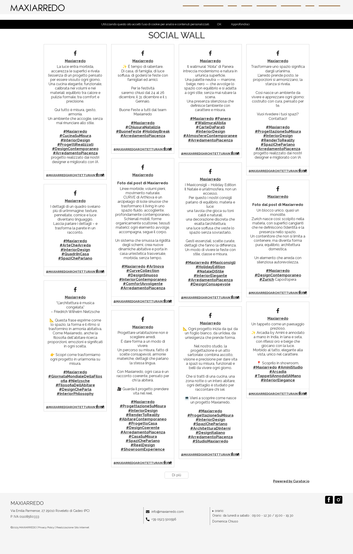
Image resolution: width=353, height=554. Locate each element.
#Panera (223, 118)
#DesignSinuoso (143, 275)
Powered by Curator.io (291, 481)
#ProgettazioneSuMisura (143, 406)
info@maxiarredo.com (168, 511)
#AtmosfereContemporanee (210, 136)
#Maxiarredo (75, 131)
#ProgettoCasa (142, 423)
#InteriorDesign (75, 140)
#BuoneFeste (128, 131)
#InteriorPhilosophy (75, 394)
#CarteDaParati (210, 127)
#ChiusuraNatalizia (142, 127)
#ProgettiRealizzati (75, 144)
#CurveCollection (142, 271)
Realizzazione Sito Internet (72, 527)
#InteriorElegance (278, 380)
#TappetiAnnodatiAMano (278, 376)
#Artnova (155, 266)
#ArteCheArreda (75, 245)
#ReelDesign (143, 445)
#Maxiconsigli (222, 262)
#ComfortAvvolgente (143, 284)
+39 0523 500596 (164, 519)
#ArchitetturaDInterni (210, 428)
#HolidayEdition (210, 267)
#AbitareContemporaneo (143, 419)
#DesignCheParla (75, 389)
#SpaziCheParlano (75, 258)
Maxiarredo (75, 61)
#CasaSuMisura (143, 436)
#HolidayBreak (156, 131)
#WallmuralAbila (210, 123)
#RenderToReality (143, 415)
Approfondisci (240, 24)
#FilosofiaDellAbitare (75, 385)
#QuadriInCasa (75, 254)
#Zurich (266, 279)
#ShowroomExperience (143, 449)
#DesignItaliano (210, 433)
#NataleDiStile (210, 271)
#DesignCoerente (143, 428)
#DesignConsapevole (210, 284)
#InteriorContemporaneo (143, 279)
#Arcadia (277, 371)
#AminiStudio (290, 367)
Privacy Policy (46, 527)
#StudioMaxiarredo (210, 441)
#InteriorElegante (210, 276)
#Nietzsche (79, 381)
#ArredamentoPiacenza (75, 153)
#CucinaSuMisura (75, 136)
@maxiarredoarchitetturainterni (75, 175)
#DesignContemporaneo (75, 149)
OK (219, 24)
